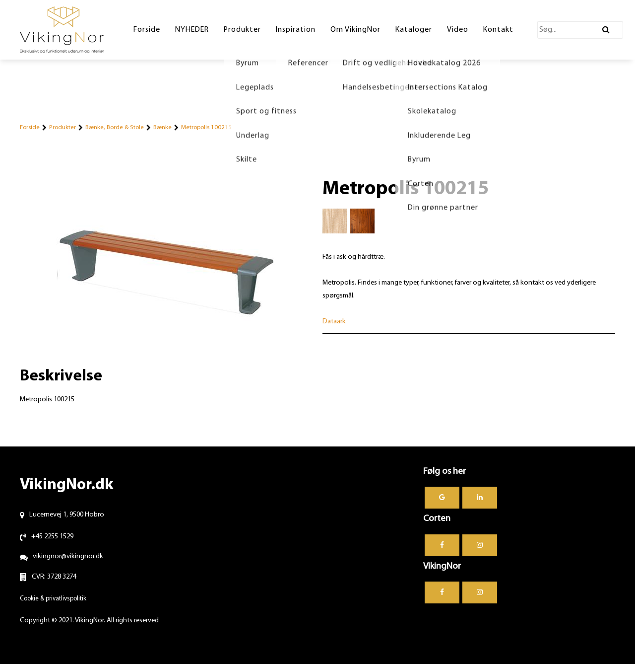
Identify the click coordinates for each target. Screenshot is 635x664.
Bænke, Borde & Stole (114, 127)
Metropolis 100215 (206, 127)
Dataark (334, 321)
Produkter (62, 127)
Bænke (162, 127)
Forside (30, 127)
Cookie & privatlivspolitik (53, 598)
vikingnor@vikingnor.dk (68, 556)
